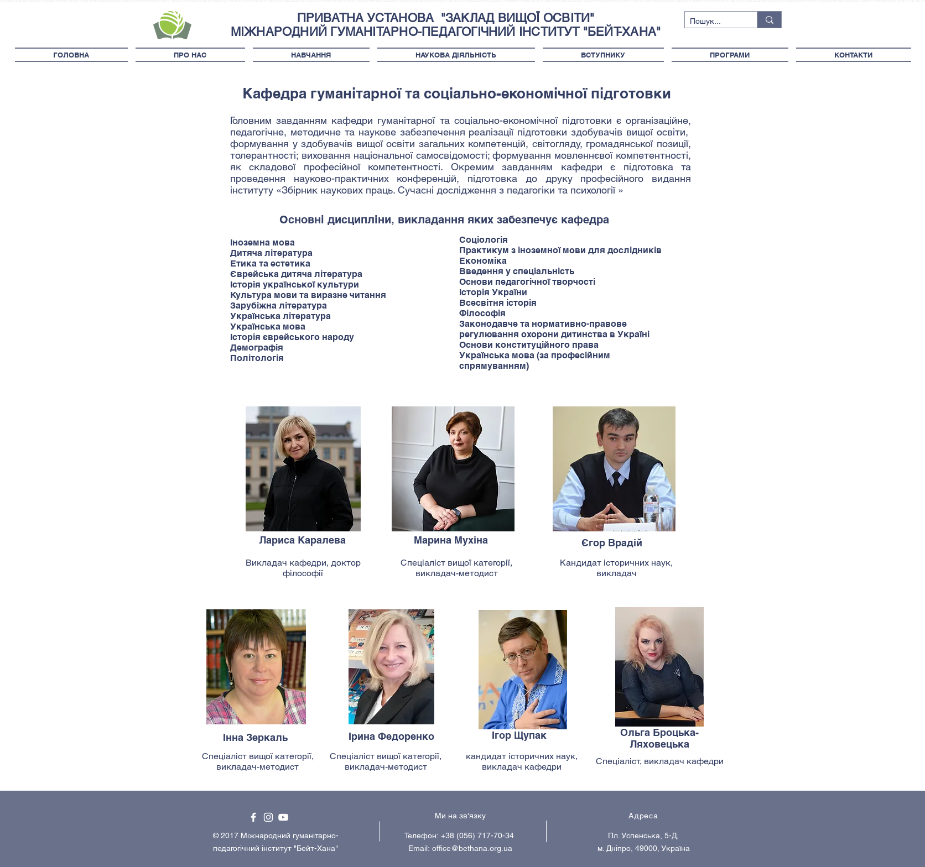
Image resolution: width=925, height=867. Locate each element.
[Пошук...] (712, 22)
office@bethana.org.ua (472, 848)
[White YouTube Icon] (283, 817)
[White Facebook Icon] (253, 817)
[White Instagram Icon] (268, 817)
